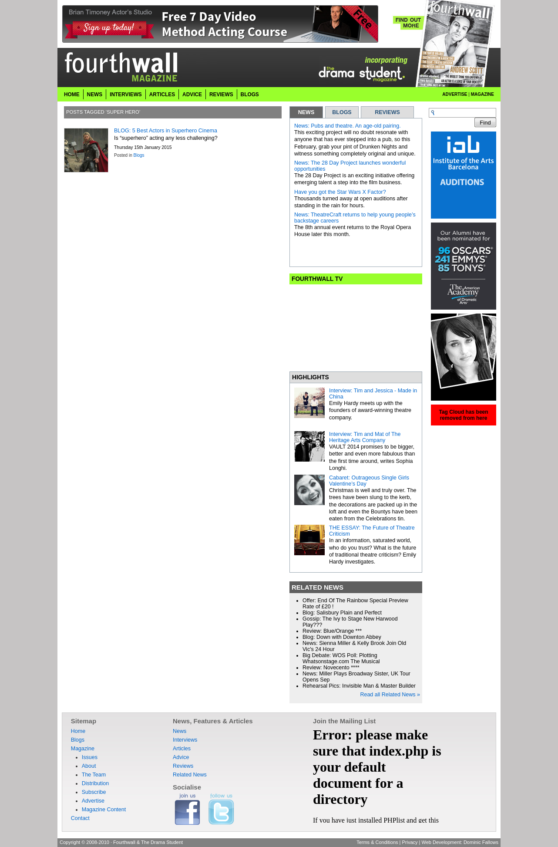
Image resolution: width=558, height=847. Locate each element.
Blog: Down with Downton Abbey (342, 637)
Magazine (482, 94)
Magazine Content (104, 810)
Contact (80, 818)
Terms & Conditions (377, 842)
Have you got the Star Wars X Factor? (340, 192)
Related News (190, 775)
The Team (94, 775)
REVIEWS (387, 112)
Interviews (126, 94)
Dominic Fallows (481, 842)
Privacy (409, 842)
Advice (192, 94)
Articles (162, 94)
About (89, 766)
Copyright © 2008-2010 (84, 842)
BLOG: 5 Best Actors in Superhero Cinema (165, 131)
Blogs (250, 94)
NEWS (306, 112)
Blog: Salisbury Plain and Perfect (342, 613)
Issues (89, 757)
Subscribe (94, 792)
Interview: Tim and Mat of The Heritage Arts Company (364, 437)
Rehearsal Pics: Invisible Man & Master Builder (359, 686)
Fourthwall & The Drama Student (148, 842)
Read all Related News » (390, 695)
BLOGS (341, 112)
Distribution (95, 783)
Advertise (454, 94)
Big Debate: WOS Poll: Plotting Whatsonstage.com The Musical (341, 658)
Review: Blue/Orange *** (332, 631)
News (95, 94)
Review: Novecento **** (331, 668)
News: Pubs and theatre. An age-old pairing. (347, 126)
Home (72, 94)
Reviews (221, 94)
